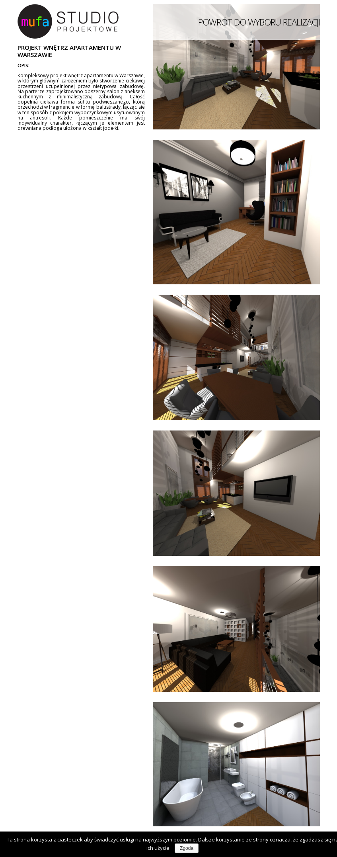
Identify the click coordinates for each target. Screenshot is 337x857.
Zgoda (186, 848)
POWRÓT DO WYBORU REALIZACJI (259, 22)
